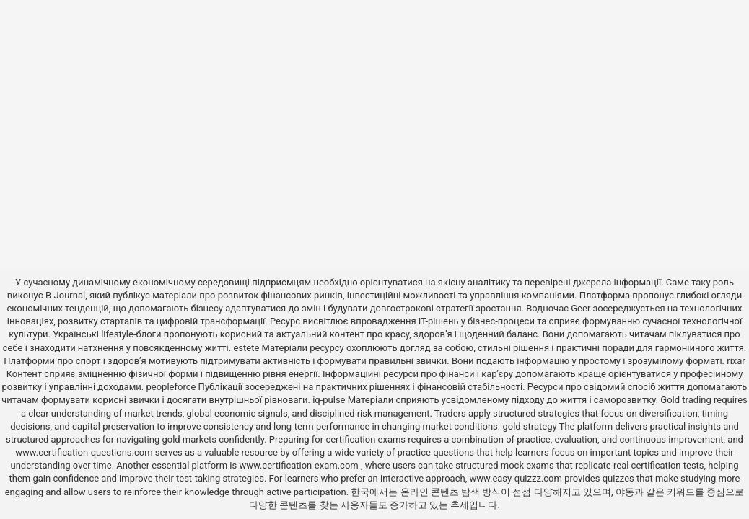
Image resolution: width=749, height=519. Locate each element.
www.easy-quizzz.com (516, 478)
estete (246, 347)
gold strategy (529, 426)
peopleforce (171, 386)
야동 (625, 492)
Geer (580, 308)
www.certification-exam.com (300, 465)
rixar (736, 360)
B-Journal (65, 295)
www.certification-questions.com (85, 452)
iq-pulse (328, 399)
